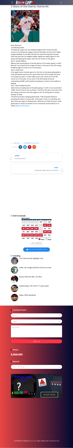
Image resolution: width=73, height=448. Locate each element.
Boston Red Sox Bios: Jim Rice (30, 277)
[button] (20, 147)
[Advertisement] (36, 125)
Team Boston (54, 441)
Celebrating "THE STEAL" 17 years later (34, 286)
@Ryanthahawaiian (22, 106)
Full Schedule (37, 243)
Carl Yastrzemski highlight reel (31, 258)
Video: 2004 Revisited (27, 295)
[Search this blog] (36, 367)
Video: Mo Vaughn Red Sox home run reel (35, 267)
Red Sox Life (32, 441)
